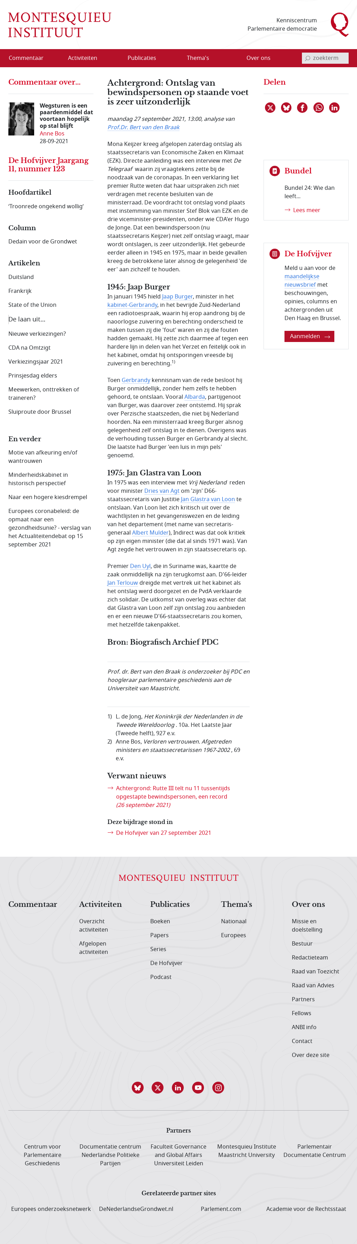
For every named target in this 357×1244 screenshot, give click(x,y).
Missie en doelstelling (307, 925)
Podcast (161, 977)
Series (158, 949)
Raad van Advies (313, 985)
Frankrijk (20, 291)
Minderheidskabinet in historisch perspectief (38, 479)
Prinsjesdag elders (32, 376)
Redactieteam (310, 958)
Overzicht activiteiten (93, 925)
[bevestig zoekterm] (307, 58)
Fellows (301, 1013)
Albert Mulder (150, 533)
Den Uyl (140, 566)
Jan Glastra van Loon (208, 499)
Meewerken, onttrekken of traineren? (43, 394)
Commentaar (32, 905)
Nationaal (233, 921)
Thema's (236, 905)
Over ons (308, 905)
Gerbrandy (136, 380)
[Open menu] (105, 58)
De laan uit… (26, 319)
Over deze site (310, 1055)
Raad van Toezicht (315, 971)
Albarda (194, 397)
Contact (302, 1041)
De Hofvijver (166, 963)
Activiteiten (100, 905)
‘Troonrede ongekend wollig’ (46, 206)
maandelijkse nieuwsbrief (301, 280)
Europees (233, 935)
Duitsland (21, 277)
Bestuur (302, 944)
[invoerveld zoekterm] (325, 58)
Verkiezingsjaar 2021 (35, 362)
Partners (303, 999)
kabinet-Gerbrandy (132, 305)
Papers (159, 935)
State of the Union (32, 305)
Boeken (160, 921)
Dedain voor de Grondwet (42, 242)
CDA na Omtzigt (29, 348)
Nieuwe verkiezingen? (37, 334)
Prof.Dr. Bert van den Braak (143, 127)
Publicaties (170, 905)
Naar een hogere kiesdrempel (47, 497)
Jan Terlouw (122, 583)
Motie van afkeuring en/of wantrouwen (42, 457)
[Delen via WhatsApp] (319, 107)
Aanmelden (310, 336)
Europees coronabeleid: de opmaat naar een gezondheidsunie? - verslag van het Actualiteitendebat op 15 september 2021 (49, 528)
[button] (138, 1088)
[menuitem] (30, 58)
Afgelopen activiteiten (93, 948)
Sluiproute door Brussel (39, 412)
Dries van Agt (162, 491)
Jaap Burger (177, 297)
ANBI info (304, 1027)
